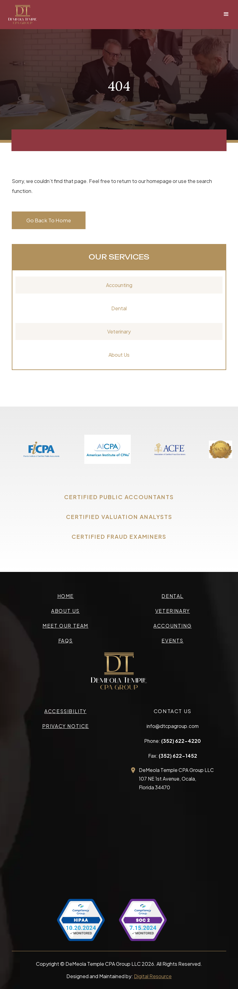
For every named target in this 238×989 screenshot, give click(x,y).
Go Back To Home (48, 220)
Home (65, 596)
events (172, 640)
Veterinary (119, 331)
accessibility (65, 711)
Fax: (172, 756)
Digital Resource (153, 976)
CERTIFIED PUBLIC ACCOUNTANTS (119, 496)
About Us (119, 354)
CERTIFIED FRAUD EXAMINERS (119, 536)
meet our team (65, 626)
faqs (65, 640)
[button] (226, 14)
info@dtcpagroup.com (173, 726)
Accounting (119, 285)
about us (65, 611)
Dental (119, 308)
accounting (172, 626)
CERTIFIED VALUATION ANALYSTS (119, 516)
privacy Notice (65, 726)
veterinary (172, 611)
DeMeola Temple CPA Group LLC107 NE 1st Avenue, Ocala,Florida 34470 (176, 778)
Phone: (172, 741)
